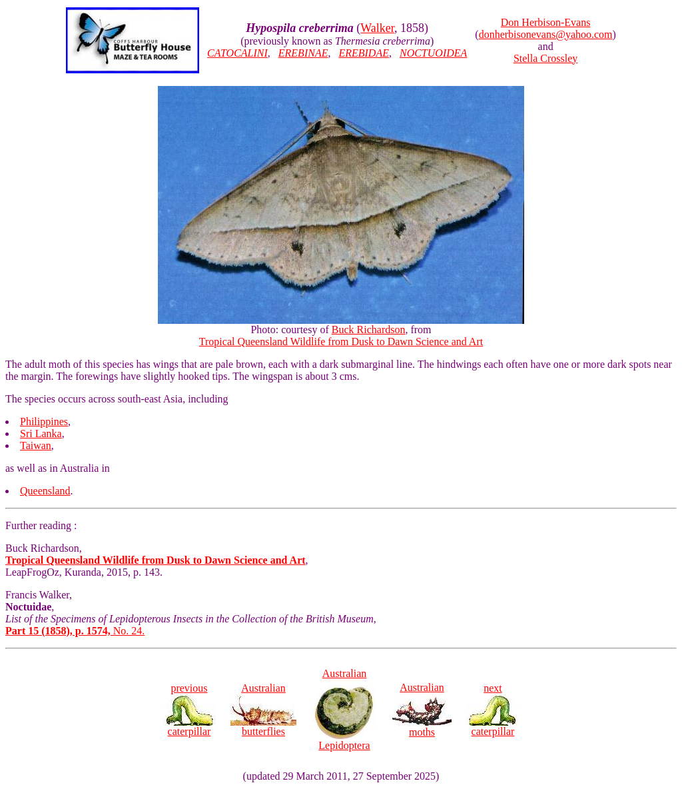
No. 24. (75, 630)
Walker (377, 28)
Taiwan (35, 445)
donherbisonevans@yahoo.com (546, 34)
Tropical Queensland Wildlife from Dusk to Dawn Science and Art (341, 341)
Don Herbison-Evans (546, 22)
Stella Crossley (545, 58)
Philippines (44, 421)
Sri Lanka (41, 433)
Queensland (45, 490)
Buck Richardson (369, 329)
